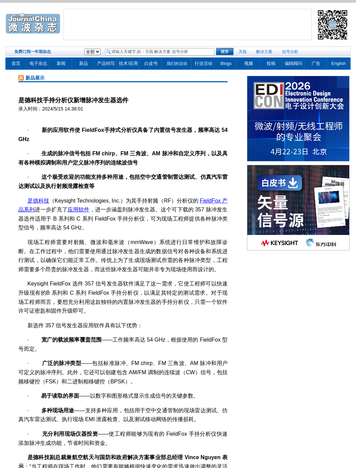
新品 (83, 63)
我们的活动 (177, 63)
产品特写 (106, 63)
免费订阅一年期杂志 (32, 51)
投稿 (271, 63)
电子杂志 (38, 63)
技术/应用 (128, 63)
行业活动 (203, 63)
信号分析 (290, 51)
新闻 (61, 63)
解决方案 (264, 51)
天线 (242, 51)
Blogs (226, 63)
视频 (248, 63)
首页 (16, 63)
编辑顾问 (293, 63)
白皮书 (151, 63)
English (338, 63)
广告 (316, 63)
